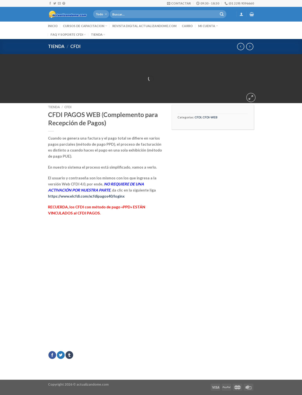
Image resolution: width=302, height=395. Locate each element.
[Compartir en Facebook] (52, 355)
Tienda (98, 34)
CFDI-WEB (210, 117)
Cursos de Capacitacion (85, 26)
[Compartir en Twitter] (61, 355)
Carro (187, 26)
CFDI (75, 46)
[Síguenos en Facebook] (50, 3)
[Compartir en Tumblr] (69, 355)
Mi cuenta (208, 26)
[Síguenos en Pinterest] (63, 3)
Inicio (53, 26)
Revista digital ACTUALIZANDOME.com (144, 26)
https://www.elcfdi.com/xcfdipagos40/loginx (86, 196)
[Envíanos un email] (59, 3)
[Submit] (222, 14)
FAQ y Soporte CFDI (68, 34)
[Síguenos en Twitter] (54, 3)
